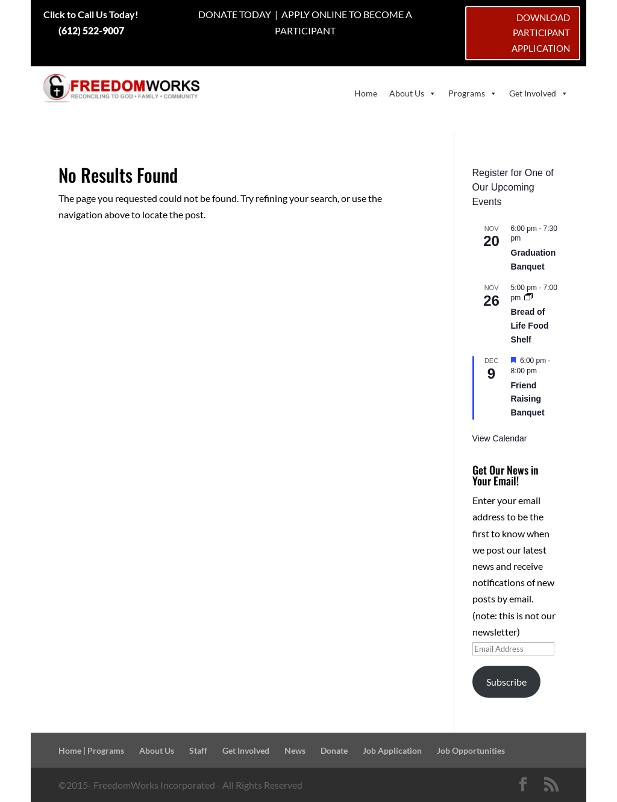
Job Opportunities (471, 750)
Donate (334, 750)
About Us (412, 93)
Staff (198, 750)
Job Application (392, 750)
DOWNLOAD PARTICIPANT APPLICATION (541, 33)
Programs (472, 93)
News (294, 750)
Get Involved (538, 93)
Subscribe (506, 681)
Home (365, 93)
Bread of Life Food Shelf (530, 325)
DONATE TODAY (234, 14)
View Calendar (499, 438)
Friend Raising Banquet (528, 398)
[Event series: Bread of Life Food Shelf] (528, 298)
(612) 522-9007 (91, 30)
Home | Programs (91, 750)
